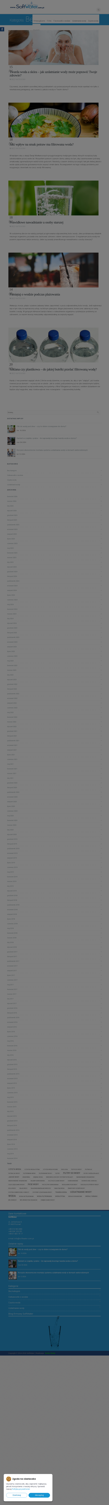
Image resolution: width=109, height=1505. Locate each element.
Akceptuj (39, 1495)
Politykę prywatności (21, 1489)
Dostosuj (17, 1495)
